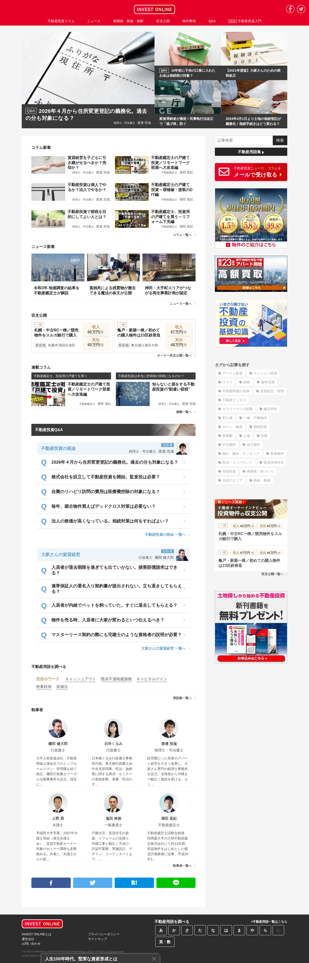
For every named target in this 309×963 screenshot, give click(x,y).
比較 (264, 436)
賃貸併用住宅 (274, 462)
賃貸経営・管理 (272, 391)
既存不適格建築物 (116, 679)
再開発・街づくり (260, 471)
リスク (227, 382)
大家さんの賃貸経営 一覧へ (165, 648)
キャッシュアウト (80, 679)
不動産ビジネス (234, 400)
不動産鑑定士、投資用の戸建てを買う (72, 376)
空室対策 (229, 471)
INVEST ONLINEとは (36, 934)
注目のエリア (232, 480)
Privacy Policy (86, 951)
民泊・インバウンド (237, 462)
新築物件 (277, 453)
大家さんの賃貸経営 (60, 554)
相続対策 (260, 427)
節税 (246, 382)
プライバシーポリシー (103, 934)
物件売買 (267, 382)
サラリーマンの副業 (237, 409)
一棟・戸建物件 (255, 418)
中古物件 (229, 445)
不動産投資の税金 (58, 448)
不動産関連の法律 (235, 391)
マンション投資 (265, 373)
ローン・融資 (232, 427)
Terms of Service (108, 951)
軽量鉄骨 (44, 687)
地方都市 (253, 445)
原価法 (62, 687)
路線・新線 (261, 480)
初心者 (227, 418)
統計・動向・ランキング (241, 453)
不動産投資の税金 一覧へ (167, 534)
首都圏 (227, 436)
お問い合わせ (31, 943)
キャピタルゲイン (151, 679)
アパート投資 (232, 373)
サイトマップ (97, 939)
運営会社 (28, 939)
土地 (246, 436)
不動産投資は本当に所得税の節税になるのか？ (156, 376)
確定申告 (270, 409)
